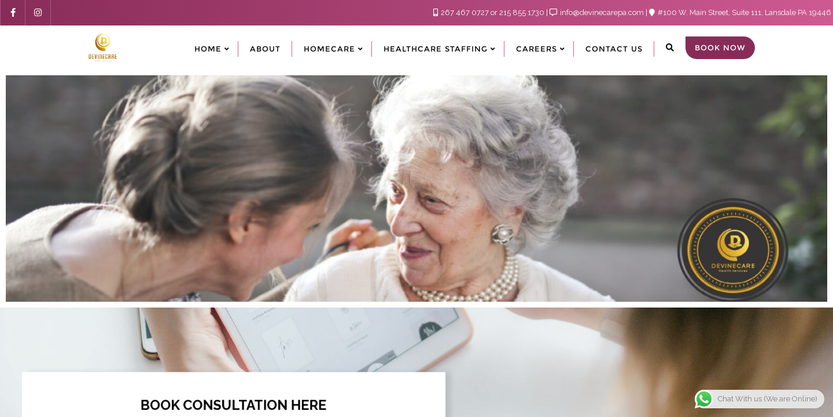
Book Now (720, 47)
